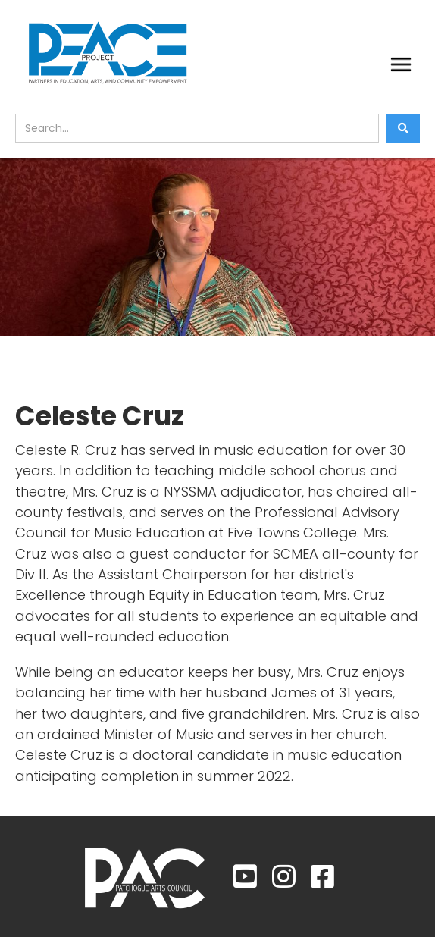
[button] (400, 64)
